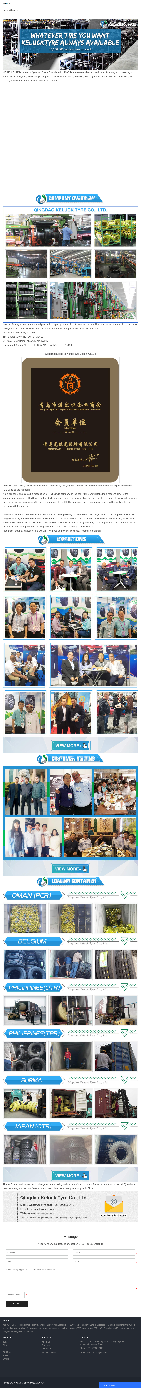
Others (6, 1359)
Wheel (5, 1355)
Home (5, 10)
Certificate (46, 1348)
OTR (5, 1348)
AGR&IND (7, 1352)
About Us (14, 10)
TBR (5, 1342)
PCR (5, 1345)
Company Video (49, 1352)
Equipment (47, 1345)
